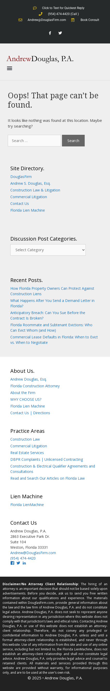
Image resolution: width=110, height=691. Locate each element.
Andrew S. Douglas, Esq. (30, 183)
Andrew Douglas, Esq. (28, 379)
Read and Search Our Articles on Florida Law (47, 478)
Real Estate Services (27, 452)
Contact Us (19, 203)
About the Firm (22, 392)
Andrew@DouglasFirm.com (33, 552)
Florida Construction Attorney (35, 385)
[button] (9, 68)
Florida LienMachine (27, 504)
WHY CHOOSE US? (25, 399)
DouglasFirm (21, 176)
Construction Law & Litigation (35, 190)
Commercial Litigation (28, 196)
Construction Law (25, 439)
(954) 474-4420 (23, 558)
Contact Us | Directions (30, 412)
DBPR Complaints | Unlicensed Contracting (46, 459)
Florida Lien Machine (27, 210)
